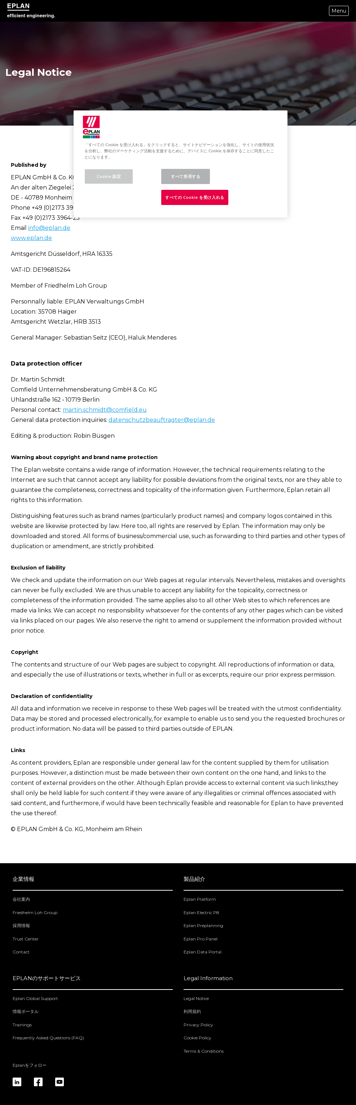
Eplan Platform (200, 899)
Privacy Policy (198, 1024)
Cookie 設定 (109, 176)
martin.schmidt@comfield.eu (105, 409)
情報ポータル (26, 1011)
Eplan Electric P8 (201, 912)
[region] (180, 164)
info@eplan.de (49, 227)
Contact (21, 952)
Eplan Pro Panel (200, 939)
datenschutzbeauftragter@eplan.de (162, 419)
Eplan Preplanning (203, 925)
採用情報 (21, 925)
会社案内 (21, 899)
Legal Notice (196, 998)
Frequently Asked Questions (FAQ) (48, 1037)
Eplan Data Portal (202, 952)
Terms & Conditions (204, 1051)
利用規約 (192, 1011)
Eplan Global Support (35, 998)
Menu (338, 11)
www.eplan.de (31, 238)
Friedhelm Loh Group (35, 912)
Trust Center (26, 939)
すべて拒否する (185, 176)
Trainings (22, 1024)
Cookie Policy (197, 1037)
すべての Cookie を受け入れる (194, 197)
